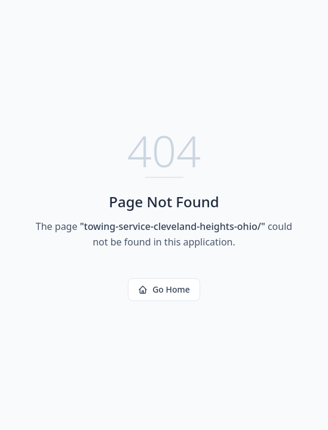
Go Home (164, 289)
